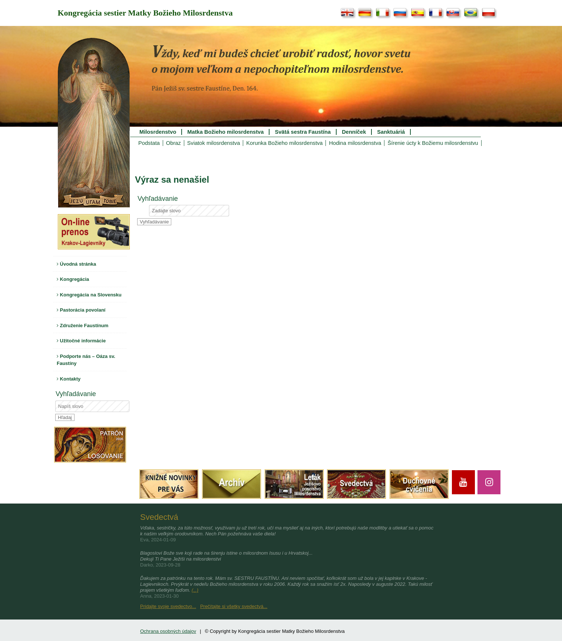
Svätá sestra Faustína (303, 132)
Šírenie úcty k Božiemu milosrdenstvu (432, 143)
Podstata (149, 143)
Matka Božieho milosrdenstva (225, 132)
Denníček (354, 132)
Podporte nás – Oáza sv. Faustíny (86, 359)
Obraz (173, 143)
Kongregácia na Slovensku (89, 295)
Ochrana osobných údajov (168, 631)
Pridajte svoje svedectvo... (168, 606)
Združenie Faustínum (82, 325)
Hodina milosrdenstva (355, 143)
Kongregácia (73, 279)
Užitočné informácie (81, 340)
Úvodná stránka (76, 264)
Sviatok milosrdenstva (213, 143)
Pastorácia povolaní (81, 310)
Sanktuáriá (391, 132)
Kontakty (68, 379)
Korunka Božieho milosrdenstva (284, 143)
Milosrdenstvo (157, 132)
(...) (195, 590)
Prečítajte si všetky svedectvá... (233, 606)
